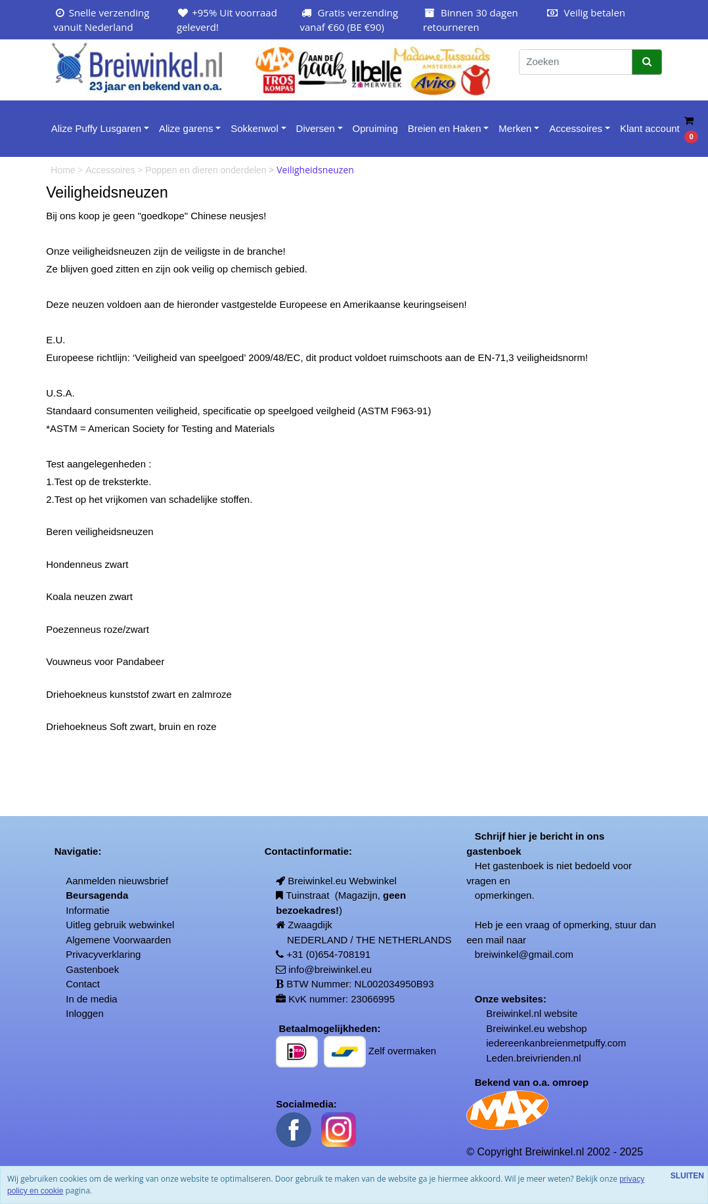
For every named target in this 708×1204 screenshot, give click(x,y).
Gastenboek (92, 969)
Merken (514, 128)
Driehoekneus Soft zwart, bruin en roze (131, 726)
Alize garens (186, 128)
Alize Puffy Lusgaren (96, 128)
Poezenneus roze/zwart (97, 629)
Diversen (315, 128)
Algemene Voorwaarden (118, 939)
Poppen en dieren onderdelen (207, 170)
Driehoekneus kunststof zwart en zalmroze (139, 694)
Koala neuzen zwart (89, 596)
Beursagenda (97, 895)
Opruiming (375, 128)
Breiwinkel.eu (515, 1028)
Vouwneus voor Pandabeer (105, 661)
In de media (91, 998)
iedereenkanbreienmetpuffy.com (556, 1042)
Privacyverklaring (103, 954)
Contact (83, 983)
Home (64, 170)
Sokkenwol (254, 128)
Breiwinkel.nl (513, 1013)
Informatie (88, 910)
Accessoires (575, 128)
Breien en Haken (444, 128)
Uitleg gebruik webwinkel (120, 924)
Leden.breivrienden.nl (533, 1058)
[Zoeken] (575, 62)
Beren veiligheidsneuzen (99, 531)
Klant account (650, 128)
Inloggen (85, 1013)
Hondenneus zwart (87, 564)
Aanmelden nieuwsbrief (117, 880)
